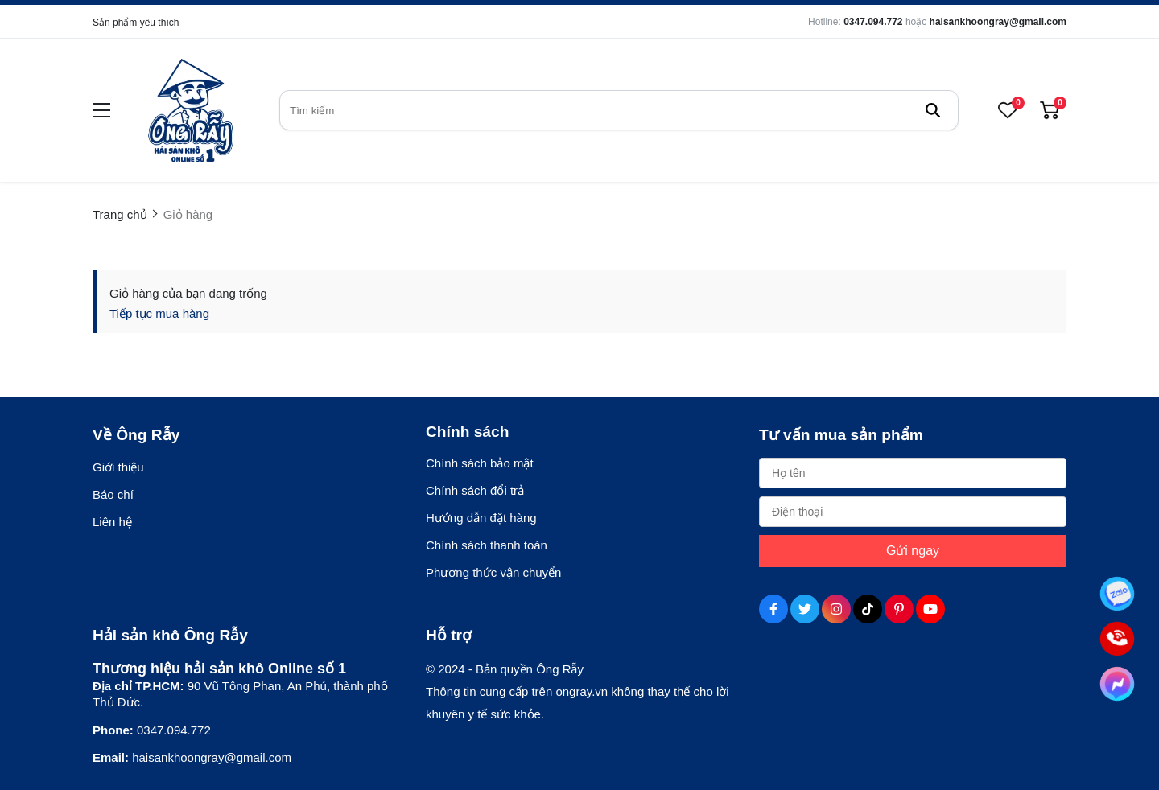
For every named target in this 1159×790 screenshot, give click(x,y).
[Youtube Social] (930, 609)
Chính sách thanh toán (486, 545)
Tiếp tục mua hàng (159, 313)
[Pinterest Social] (899, 609)
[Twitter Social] (804, 609)
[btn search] (933, 110)
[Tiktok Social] (867, 609)
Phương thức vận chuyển (493, 572)
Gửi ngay (912, 551)
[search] (619, 110)
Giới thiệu (118, 467)
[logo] (190, 110)
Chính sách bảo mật (480, 463)
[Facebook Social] (773, 609)
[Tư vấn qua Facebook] (1117, 684)
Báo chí (113, 494)
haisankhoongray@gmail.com (998, 21)
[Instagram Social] (836, 609)
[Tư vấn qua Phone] (1117, 639)
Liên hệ (112, 522)
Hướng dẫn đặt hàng (481, 518)
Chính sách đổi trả (475, 490)
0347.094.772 (872, 21)
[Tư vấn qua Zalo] (1117, 594)
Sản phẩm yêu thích (136, 22)
